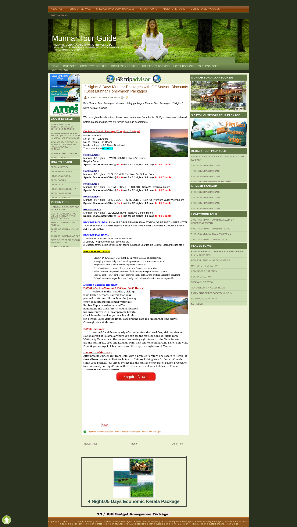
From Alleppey (59, 167)
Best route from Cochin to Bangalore (65, 241)
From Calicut (59, 184)
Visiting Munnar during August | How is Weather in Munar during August (65, 135)
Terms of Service (79, 9)
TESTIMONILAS (59, 15)
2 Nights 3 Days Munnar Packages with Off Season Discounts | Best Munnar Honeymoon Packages (136, 89)
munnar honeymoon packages (128, 432)
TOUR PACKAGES (207, 66)
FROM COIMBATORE (61, 193)
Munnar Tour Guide (84, 38)
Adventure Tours (174, 9)
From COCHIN (58, 180)
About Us (57, 9)
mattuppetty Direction (204, 266)
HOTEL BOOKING (183, 66)
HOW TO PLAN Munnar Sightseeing (210, 260)
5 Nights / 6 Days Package (205, 176)
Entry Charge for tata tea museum (211, 293)
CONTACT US (60, 69)
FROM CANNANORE (61, 198)
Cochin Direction (201, 277)
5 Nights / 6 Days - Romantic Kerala (211, 234)
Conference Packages (205, 9)
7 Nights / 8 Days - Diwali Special (209, 240)
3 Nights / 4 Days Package (205, 165)
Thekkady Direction (202, 282)
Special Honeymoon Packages (115, 9)
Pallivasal (197, 304)
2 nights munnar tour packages (100, 432)
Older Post (177, 443)
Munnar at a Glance (62, 158)
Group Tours (148, 9)
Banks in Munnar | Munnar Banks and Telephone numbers (63, 126)
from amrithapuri (61, 171)
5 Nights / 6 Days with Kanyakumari (211, 182)
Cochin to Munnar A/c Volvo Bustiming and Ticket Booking (63, 216)
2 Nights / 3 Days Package (205, 192)
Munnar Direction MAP (64, 153)
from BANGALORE (61, 176)
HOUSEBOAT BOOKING (156, 66)
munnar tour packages (151, 432)
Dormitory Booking (124, 66)
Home (55, 66)
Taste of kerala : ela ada (65, 236)
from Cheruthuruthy (64, 189)
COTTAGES (70, 66)
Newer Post (90, 443)
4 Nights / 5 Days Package (205, 171)
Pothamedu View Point (204, 299)
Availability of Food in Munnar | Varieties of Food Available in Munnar (64, 145)
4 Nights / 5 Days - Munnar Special (210, 229)
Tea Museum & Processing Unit (209, 288)
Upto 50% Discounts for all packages (65, 208)
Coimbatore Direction (204, 271)
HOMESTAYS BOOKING (94, 66)
